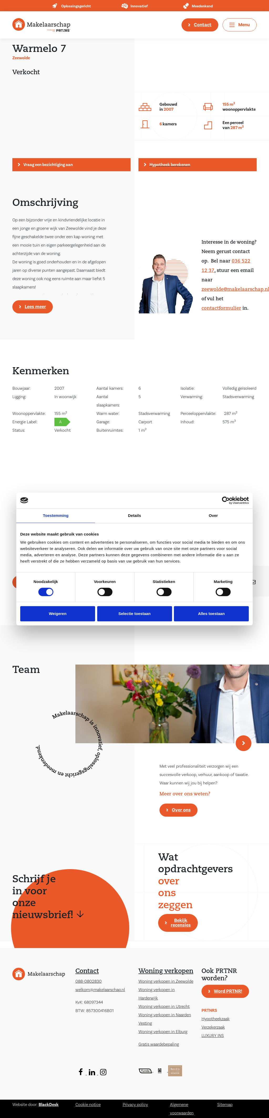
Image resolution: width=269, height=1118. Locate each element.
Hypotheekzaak (215, 1018)
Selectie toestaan (134, 613)
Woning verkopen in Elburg (162, 1031)
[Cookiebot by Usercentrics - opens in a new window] (226, 500)
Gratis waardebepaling (158, 1044)
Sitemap (224, 1104)
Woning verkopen (165, 971)
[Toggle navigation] (240, 24)
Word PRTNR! (228, 991)
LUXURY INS (212, 1035)
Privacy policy (135, 1104)
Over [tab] (213, 515)
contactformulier (221, 308)
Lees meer (35, 307)
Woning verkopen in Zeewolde (165, 981)
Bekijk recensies (181, 922)
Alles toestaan (211, 613)
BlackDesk (49, 1104)
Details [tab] (134, 515)
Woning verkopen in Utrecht (164, 1006)
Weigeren (57, 613)
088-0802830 (88, 981)
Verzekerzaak (213, 1027)
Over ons (181, 810)
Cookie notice (88, 1104)
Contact (202, 25)
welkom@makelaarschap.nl (100, 989)
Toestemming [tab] (56, 515)
